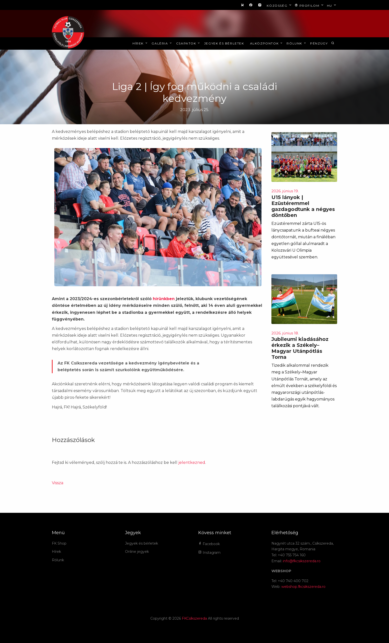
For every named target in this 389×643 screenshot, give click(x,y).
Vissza (57, 483)
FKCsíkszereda (194, 618)
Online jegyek (137, 551)
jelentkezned (191, 462)
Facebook (209, 544)
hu (332, 5)
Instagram (209, 552)
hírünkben (164, 298)
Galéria (162, 43)
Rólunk (297, 43)
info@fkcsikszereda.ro (302, 561)
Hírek (140, 43)
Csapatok (188, 43)
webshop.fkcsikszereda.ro (303, 586)
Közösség (279, 5)
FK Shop (59, 543)
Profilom (309, 5)
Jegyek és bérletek (224, 43)
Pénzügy (319, 43)
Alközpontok (266, 43)
